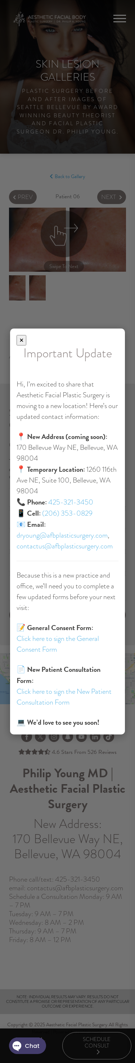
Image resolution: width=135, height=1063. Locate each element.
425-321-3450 (70, 502)
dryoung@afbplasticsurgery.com (62, 535)
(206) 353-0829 (67, 513)
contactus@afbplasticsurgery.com (65, 546)
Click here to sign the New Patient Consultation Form (64, 696)
